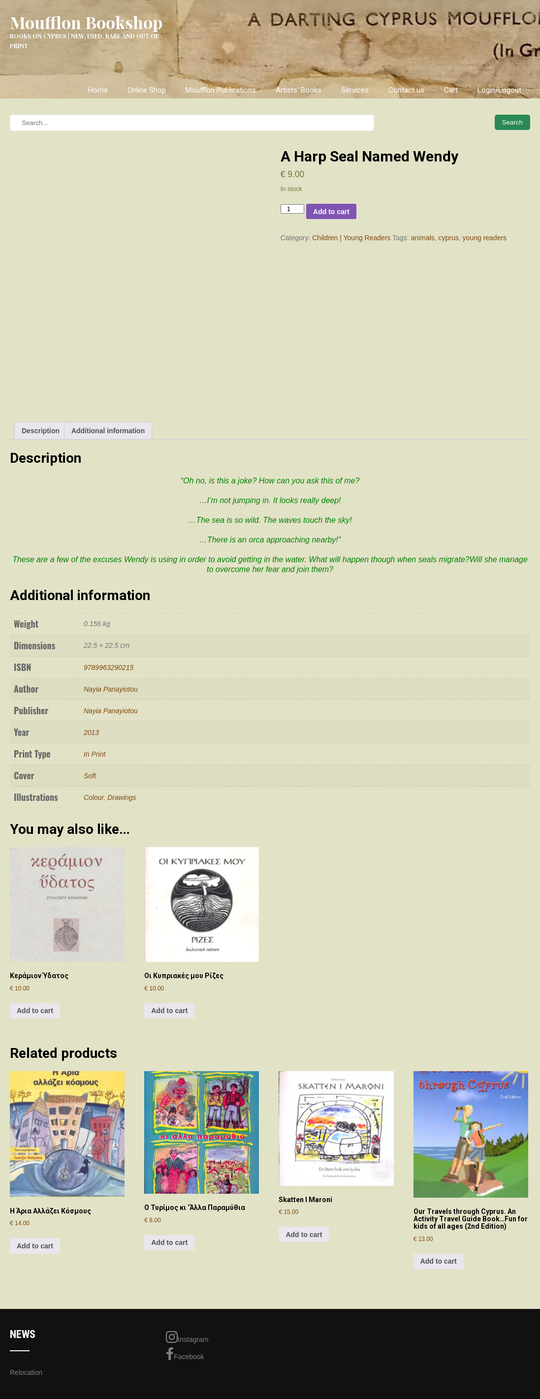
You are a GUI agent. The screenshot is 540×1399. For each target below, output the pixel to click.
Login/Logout (499, 90)
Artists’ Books (298, 90)
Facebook (185, 1354)
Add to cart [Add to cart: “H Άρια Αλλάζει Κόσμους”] (35, 1246)
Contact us (406, 90)
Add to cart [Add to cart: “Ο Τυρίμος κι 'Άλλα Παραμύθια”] (169, 1242)
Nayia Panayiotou (111, 689)
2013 (91, 732)
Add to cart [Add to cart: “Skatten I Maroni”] (304, 1235)
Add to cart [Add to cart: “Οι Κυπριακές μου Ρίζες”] (169, 1011)
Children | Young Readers (351, 238)
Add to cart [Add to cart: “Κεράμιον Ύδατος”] (35, 1011)
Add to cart (331, 212)
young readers (485, 238)
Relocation (26, 1372)
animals (423, 238)
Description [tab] (41, 431)
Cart (451, 90)
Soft (90, 776)
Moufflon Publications (221, 90)
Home (98, 90)
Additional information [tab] (108, 431)
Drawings (121, 797)
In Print (94, 754)
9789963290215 (108, 667)
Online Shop (146, 90)
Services (355, 90)
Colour (93, 797)
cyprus (449, 238)
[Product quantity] (292, 209)
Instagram (187, 1337)
